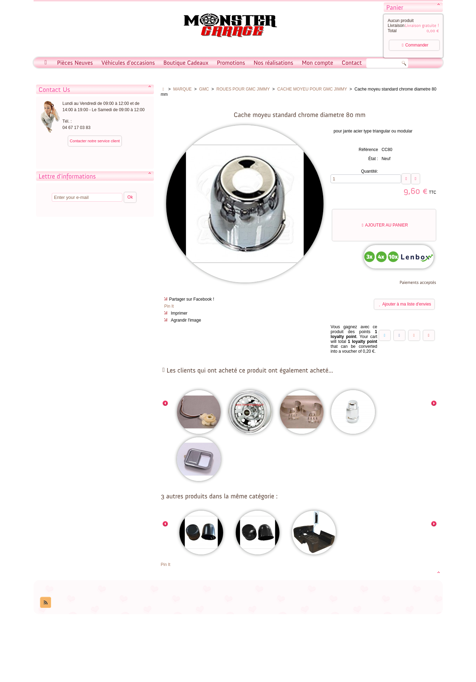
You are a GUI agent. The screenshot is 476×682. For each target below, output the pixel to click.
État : (373, 158)
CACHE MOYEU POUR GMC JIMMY (312, 89)
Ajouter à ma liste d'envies (405, 304)
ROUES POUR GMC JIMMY (243, 89)
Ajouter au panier (385, 225)
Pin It (169, 306)
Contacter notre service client (95, 141)
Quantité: (369, 171)
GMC (204, 89)
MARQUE (182, 89)
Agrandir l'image (186, 320)
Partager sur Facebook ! (191, 299)
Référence (368, 149)
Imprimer (179, 313)
